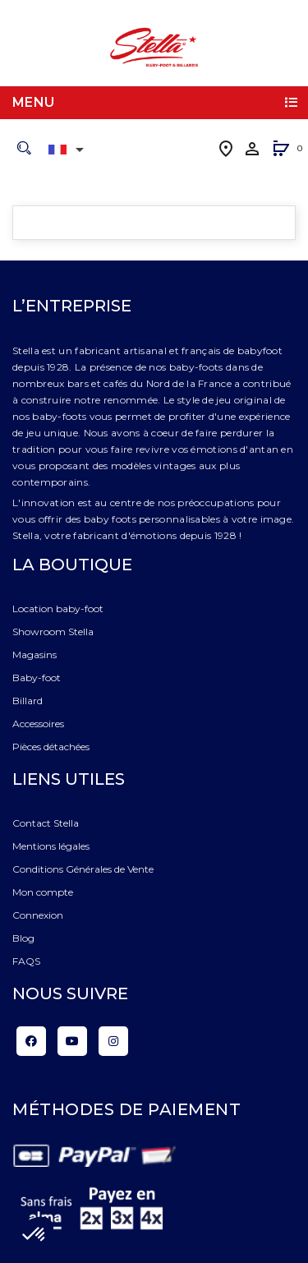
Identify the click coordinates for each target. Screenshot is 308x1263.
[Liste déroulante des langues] (69, 149)
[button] (281, 150)
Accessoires (38, 723)
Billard (27, 700)
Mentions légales (51, 846)
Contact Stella (45, 823)
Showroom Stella (53, 631)
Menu (33, 102)
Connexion (37, 915)
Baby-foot (36, 677)
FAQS (26, 961)
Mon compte (42, 892)
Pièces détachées (51, 746)
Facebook (31, 1041)
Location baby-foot (57, 608)
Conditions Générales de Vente (83, 869)
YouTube (72, 1041)
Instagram (113, 1041)
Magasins (34, 654)
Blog (23, 938)
